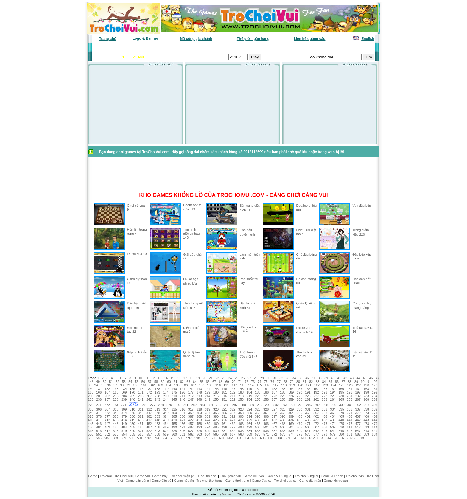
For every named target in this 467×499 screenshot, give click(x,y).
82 (311, 381)
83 (317, 381)
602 (230, 438)
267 (358, 399)
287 (235, 405)
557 (149, 434)
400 (299, 416)
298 (325, 405)
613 (320, 438)
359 (249, 413)
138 (157, 389)
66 (207, 381)
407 (358, 416)
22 (217, 378)
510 (341, 427)
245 (174, 399)
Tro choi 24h (355, 476)
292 (276, 405)
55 (136, 381)
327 (274, 409)
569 (249, 434)
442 (358, 420)
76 (272, 381)
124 (333, 385)
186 (266, 392)
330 (299, 409)
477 (358, 423)
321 (224, 409)
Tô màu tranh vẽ (358, 48)
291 (267, 405)
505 (299, 427)
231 (349, 396)
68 (220, 381)
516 (99, 431)
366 (307, 413)
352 (191, 413)
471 (307, 423)
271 (99, 405)
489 (165, 427)
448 (115, 423)
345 (132, 413)
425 (216, 420)
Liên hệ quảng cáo (309, 39)
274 (123, 405)
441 (349, 420)
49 (98, 381)
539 (291, 431)
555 (132, 434)
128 (366, 385)
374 (374, 413)
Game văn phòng (110, 48)
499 (249, 427)
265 (341, 399)
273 (115, 405)
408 (366, 416)
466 (266, 423)
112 (234, 385)
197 (358, 392)
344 (124, 413)
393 (241, 416)
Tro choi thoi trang (209, 480)
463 (241, 423)
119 (292, 385)
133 (115, 389)
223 (282, 396)
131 (99, 389)
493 (199, 427)
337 (358, 409)
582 (358, 434)
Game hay (160, 476)
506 (307, 427)
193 (324, 392)
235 (90, 399)
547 (358, 431)
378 (115, 416)
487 (149, 427)
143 (199, 389)
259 (291, 399)
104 (168, 385)
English (367, 39)
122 (317, 385)
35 (300, 378)
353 (199, 413)
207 (149, 396)
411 (99, 420)
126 (349, 385)
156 (307, 389)
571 (266, 434)
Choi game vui (230, 476)
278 (161, 405)
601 (222, 438)
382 (149, 416)
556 (140, 434)
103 (160, 385)
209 (165, 396)
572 (274, 434)
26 (243, 378)
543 (324, 431)
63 (188, 381)
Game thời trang (237, 480)
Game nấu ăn (184, 480)
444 (374, 420)
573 (282, 434)
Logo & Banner (145, 38)
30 (268, 378)
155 (299, 389)
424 (207, 420)
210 (174, 396)
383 (157, 416)
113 (242, 385)
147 (232, 389)
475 (341, 423)
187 (274, 392)
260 (299, 399)
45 (364, 378)
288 (243, 405)
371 (349, 413)
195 (341, 392)
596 (180, 438)
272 (107, 405)
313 (157, 409)
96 (109, 385)
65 (201, 381)
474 (332, 423)
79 (291, 381)
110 (218, 385)
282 (194, 405)
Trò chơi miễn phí (182, 476)
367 (316, 413)
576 (307, 434)
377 (107, 416)
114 (250, 385)
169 (124, 392)
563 (199, 434)
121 (308, 385)
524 (165, 431)
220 (257, 396)
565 (216, 434)
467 (274, 423)
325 (257, 409)
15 (172, 378)
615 (336, 438)
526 (182, 431)
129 (374, 385)
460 (216, 423)
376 (99, 416)
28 (255, 378)
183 (241, 392)
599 (205, 438)
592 (148, 438)
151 (266, 389)
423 (199, 420)
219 (249, 396)
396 (266, 416)
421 (182, 420)
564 (207, 434)
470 (299, 423)
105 (176, 385)
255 (257, 399)
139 (165, 389)
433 (282, 420)
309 (124, 409)
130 (90, 389)
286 (226, 405)
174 (165, 392)
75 (265, 381)
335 (341, 409)
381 (140, 416)
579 (332, 434)
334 (332, 409)
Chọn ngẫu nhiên (241, 48)
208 (157, 396)
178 (199, 392)
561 (182, 434)
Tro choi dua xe (285, 480)
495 (216, 427)
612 (312, 438)
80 (298, 381)
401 (307, 416)
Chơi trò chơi (207, 476)
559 (165, 434)
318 (199, 409)
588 (115, 438)
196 (349, 392)
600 (213, 438)
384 (165, 416)
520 (132, 431)
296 (309, 405)
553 (115, 434)
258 (282, 399)
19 (198, 378)
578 (324, 434)
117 (275, 385)
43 (352, 378)
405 (341, 416)
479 (374, 423)
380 (132, 416)
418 (157, 420)
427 (232, 420)
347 (149, 413)
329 (291, 409)
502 (274, 427)
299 (333, 405)
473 (324, 423)
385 (174, 416)
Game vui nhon (332, 476)
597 (189, 438)
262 (316, 399)
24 (230, 378)
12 (153, 378)
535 (257, 431)
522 (149, 431)
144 (207, 389)
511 (349, 427)
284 (210, 405)
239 (124, 399)
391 (224, 416)
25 (236, 378)
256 (266, 399)
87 (343, 381)
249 (207, 399)
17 (185, 378)
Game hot (331, 48)
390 (216, 416)
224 (291, 396)
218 (241, 396)
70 (233, 381)
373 (366, 413)
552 (107, 434)
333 (324, 409)
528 (199, 431)
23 (223, 378)
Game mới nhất (143, 48)
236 (99, 399)
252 (232, 399)
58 (156, 381)
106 (185, 385)
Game (92, 476)
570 (257, 434)
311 (140, 409)
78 (285, 381)
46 (371, 378)
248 (199, 399)
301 (350, 405)
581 (349, 434)
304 (374, 405)
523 (157, 431)
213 (199, 396)
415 (132, 420)
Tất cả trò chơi (274, 48)
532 (232, 431)
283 (202, 405)
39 (326, 378)
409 (374, 416)
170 (132, 392)
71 (240, 381)
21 (211, 378)
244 (165, 399)
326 (266, 409)
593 (156, 438)
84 (324, 381)
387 (191, 416)
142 (191, 389)
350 (174, 413)
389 (207, 416)
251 (224, 399)
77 (279, 381)
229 (332, 396)
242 (149, 399)
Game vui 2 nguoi (279, 476)
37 (313, 378)
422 (191, 420)
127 (358, 385)
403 (324, 416)
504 (291, 427)
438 (324, 420)
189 (291, 392)
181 (224, 392)
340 (90, 413)
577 (316, 434)
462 (232, 423)
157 (316, 389)
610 (295, 438)
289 (251, 405)
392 (232, 416)
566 (224, 434)
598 (197, 438)
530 (216, 431)
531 (224, 431)
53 (124, 381)
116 (267, 385)
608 (279, 438)
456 (182, 423)
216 (224, 396)
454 (165, 423)
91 (369, 381)
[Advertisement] (135, 106)
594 (164, 438)
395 (257, 416)
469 (291, 423)
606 (262, 438)
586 (99, 438)
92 (375, 381)
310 (132, 409)
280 (177, 405)
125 (341, 385)
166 (99, 392)
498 (241, 427)
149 (249, 389)
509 (332, 427)
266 (349, 399)
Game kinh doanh (337, 480)
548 (366, 431)
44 (358, 378)
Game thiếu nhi (305, 48)
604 (246, 438)
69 (227, 381)
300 (341, 405)
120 (300, 385)
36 (307, 378)
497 (232, 427)
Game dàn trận (310, 480)
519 (124, 431)
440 (341, 420)
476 (349, 423)
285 (218, 405)
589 (123, 438)
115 (259, 385)
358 (241, 413)
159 (332, 389)
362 (274, 413)
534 (249, 431)
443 (366, 420)
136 (140, 389)
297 (317, 405)
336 (349, 409)
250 (216, 399)
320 (216, 409)
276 (144, 405)
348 (157, 413)
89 (356, 381)
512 (358, 427)
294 (292, 405)
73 (253, 381)
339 (374, 409)
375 (90, 416)
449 (124, 423)
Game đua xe (261, 480)
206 (140, 396)
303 (366, 405)
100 (135, 385)
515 (90, 431)
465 (257, 423)
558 (157, 434)
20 (204, 378)
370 (341, 413)
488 (157, 427)
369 (332, 413)
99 (128, 385)
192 (316, 392)
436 (307, 420)
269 (374, 399)
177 (191, 392)
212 (191, 396)
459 (207, 423)
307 (107, 409)
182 (232, 392)
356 (224, 413)
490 (174, 427)
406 (349, 416)
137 (149, 389)
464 (249, 423)
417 (149, 420)
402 (316, 416)
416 (140, 420)
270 (90, 405)
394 (249, 416)
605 (254, 438)
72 (246, 381)
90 (363, 381)
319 (207, 409)
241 (140, 399)
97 (115, 385)
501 (266, 427)
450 (132, 423)
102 (152, 385)
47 (377, 378)
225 (299, 396)
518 (115, 431)
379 (124, 416)
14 (166, 378)
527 (191, 431)
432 (274, 420)
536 (266, 431)
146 (224, 389)
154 (291, 389)
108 (201, 385)
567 (232, 434)
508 (324, 427)
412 (107, 420)
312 (149, 409)
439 (332, 420)
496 (224, 427)
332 (316, 409)
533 (241, 431)
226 (307, 396)
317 (191, 409)
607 (271, 438)
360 (257, 413)
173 (157, 392)
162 (358, 389)
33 (287, 378)
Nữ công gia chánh (196, 39)
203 (115, 396)
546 (349, 431)
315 (174, 409)
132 (107, 389)
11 (146, 378)
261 (307, 399)
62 (182, 381)
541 (307, 431)
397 (274, 416)
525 (174, 431)
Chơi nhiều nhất (175, 48)
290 (259, 405)
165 (90, 392)
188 (282, 392)
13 (159, 378)
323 (241, 409)
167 (107, 392)
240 (132, 399)
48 (91, 381)
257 (274, 399)
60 (169, 381)
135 (132, 389)
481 (99, 427)
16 (178, 378)
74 (259, 381)
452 (149, 423)
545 (341, 431)
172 (149, 392)
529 (207, 431)
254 (249, 399)
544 (332, 431)
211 (182, 396)
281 (185, 405)
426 (224, 420)
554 (124, 434)
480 (90, 427)
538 (282, 431)
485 (132, 427)
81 (304, 381)
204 (124, 396)
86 (337, 381)
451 (140, 423)
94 (96, 385)
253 (241, 399)
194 (332, 392)
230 (341, 396)
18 (191, 378)
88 (349, 381)
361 (266, 413)
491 (182, 427)
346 (140, 413)
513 (366, 427)
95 (102, 385)
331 (307, 409)
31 (275, 378)
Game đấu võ (161, 480)
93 (89, 385)
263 (324, 399)
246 (182, 399)
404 (332, 416)
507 (316, 427)
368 (324, 413)
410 (90, 420)
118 (284, 385)
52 (117, 381)
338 (366, 409)
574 (291, 434)
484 (124, 427)
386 (182, 416)
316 (182, 409)
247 (191, 399)
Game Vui (142, 476)
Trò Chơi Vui (123, 476)
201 (99, 396)
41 (339, 378)
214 (207, 396)
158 (324, 389)
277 (152, 405)
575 (299, 434)
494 (207, 427)
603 (238, 438)
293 (284, 405)
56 (143, 381)
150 (257, 389)
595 (172, 438)
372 (358, 413)
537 (274, 431)
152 (274, 389)
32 (281, 378)
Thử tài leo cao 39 (304, 354)
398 (282, 416)
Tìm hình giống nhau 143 (191, 233)
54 (130, 381)
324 (249, 409)
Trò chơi (106, 476)
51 (111, 381)
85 (330, 381)
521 (140, 431)
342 (107, 413)
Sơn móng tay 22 (134, 329)
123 (325, 385)
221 (266, 396)
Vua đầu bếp (361, 205)
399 (291, 416)
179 (207, 392)
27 (249, 378)
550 (90, 434)
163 (366, 389)
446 (99, 423)
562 (191, 434)
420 (174, 420)
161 (349, 389)
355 (216, 413)
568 (241, 434)
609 (287, 438)
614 (328, 438)
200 (90, 396)
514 (374, 427)
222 (274, 396)
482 (107, 427)
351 (182, 413)
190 (299, 392)
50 (104, 381)
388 (199, 416)
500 (257, 427)
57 (149, 381)
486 (140, 427)
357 (232, 413)
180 (216, 392)
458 (199, 423)
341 (99, 413)
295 (300, 405)
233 (366, 396)
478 (366, 423)
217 (232, 396)
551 (99, 434)
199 (374, 392)
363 (282, 413)
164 (374, 389)
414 (124, 420)
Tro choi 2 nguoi (306, 476)
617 (353, 438)
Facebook (252, 490)
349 (165, 413)
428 (241, 420)
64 (195, 381)
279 (169, 405)
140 (174, 389)
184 (249, 392)
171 (140, 392)
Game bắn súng (137, 480)
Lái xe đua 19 (137, 254)
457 (191, 423)
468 (282, 423)
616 (344, 438)
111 (226, 385)
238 (115, 399)
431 (266, 420)
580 (341, 434)
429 (249, 420)
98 (122, 385)
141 (182, 389)
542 (316, 431)
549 (374, 431)
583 (366, 434)
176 (182, 392)
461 (224, 423)
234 (374, 396)
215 (216, 396)
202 (107, 396)
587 (107, 438)
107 (193, 385)
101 (144, 385)
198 (366, 392)
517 (107, 431)
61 (175, 381)
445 (90, 423)
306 (99, 409)
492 (191, 427)
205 (132, 396)
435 (299, 420)
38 (319, 378)
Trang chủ (107, 39)
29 (262, 378)
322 (232, 409)
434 (291, 420)
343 (115, 413)
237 (107, 399)
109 (209, 385)
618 (361, 438)
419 (165, 420)
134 (124, 389)
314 (165, 409)
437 (316, 420)
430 (257, 420)
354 (207, 413)
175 (174, 392)
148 (241, 389)
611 (303, 438)
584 (374, 434)
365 (299, 413)
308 (115, 409)
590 (131, 438)
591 (139, 438)
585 (90, 438)
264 (332, 399)
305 (90, 409)
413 (115, 420)
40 (332, 378)
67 (214, 381)
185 (257, 392)
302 (358, 405)
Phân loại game (208, 48)
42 (345, 378)
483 (115, 427)
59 (162, 381)
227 (316, 396)
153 (282, 389)
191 (307, 392)
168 (115, 392)
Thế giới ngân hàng (253, 39)
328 (282, 409)
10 (140, 378)
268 (366, 399)
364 (291, 413)
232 (358, 396)
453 (157, 423)
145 (216, 389)
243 (157, 399)
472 (316, 423)
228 (324, 396)
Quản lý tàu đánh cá (191, 354)
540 (299, 431)
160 (341, 389)
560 (174, 434)
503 (282, 427)
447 (107, 423)
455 (174, 423)
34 (294, 378)
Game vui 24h (253, 476)
